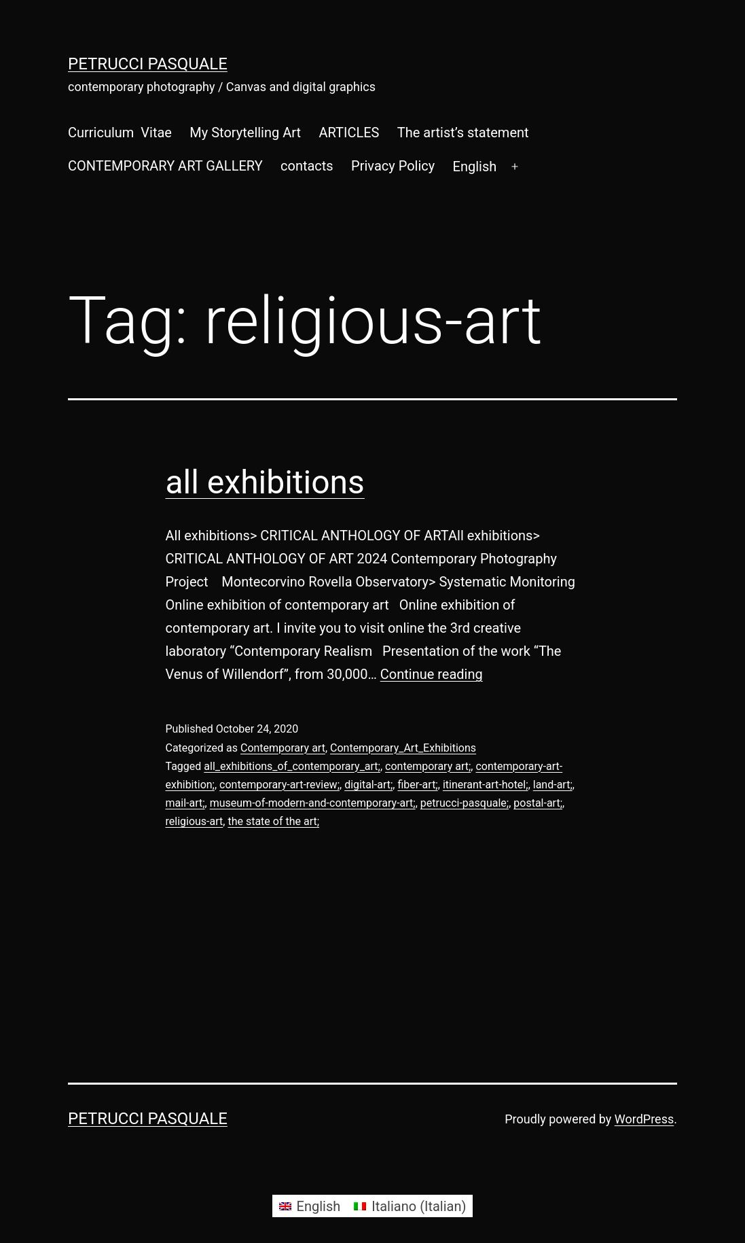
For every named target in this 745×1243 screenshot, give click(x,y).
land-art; (553, 784)
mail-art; (185, 802)
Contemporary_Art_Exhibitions (403, 747)
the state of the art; (273, 821)
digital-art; (368, 784)
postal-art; (537, 802)
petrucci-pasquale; (464, 802)
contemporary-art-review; (279, 784)
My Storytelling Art (245, 132)
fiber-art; (417, 784)
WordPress (644, 1119)
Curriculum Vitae (120, 132)
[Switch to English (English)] (310, 1206)
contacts (306, 166)
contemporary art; (428, 766)
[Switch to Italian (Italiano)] (410, 1206)
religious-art (194, 821)
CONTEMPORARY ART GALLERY (165, 166)
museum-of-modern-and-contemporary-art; (313, 802)
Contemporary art (282, 747)
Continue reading (431, 674)
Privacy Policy (393, 166)
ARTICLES (349, 132)
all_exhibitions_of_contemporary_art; (292, 766)
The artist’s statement (463, 132)
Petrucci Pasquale (148, 63)
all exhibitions (265, 482)
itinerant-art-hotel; (485, 784)
